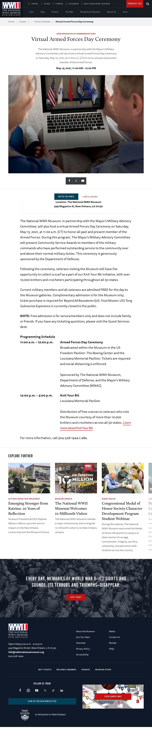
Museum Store (103, 680)
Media (112, 642)
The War (69, 12)
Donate (86, 680)
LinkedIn (61, 701)
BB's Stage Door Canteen (97, 3)
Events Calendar (43, 21)
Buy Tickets (44, 680)
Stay (42, 12)
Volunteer (81, 654)
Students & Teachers (90, 12)
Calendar (74, 3)
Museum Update (63, 498)
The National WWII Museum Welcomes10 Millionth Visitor (71, 508)
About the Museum (85, 642)
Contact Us (114, 648)
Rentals (112, 654)
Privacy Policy (83, 660)
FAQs (111, 660)
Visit (31, 12)
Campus (59, 3)
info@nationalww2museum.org (26, 663)
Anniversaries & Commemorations (76, 33)
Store (47, 3)
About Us (111, 12)
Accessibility (82, 665)
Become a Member (66, 680)
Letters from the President (24, 498)
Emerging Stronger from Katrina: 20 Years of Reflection (28, 508)
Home (11, 21)
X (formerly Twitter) (45, 701)
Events (55, 12)
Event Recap (109, 498)
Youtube (36, 701)
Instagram (28, 701)
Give (125, 12)
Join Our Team (83, 648)
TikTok (53, 701)
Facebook (20, 701)
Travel (34, 3)
